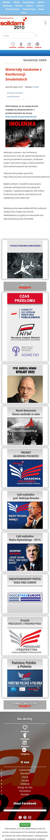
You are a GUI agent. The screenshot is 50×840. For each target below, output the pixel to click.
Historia (19, 5)
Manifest (25, 773)
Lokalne (40, 5)
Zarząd (25, 780)
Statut (25, 777)
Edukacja (7, 5)
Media (17, 2)
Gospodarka (28, 2)
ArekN (36, 87)
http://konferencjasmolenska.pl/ (21, 116)
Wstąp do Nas (25, 787)
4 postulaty (25, 769)
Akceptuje (25, 825)
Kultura (41, 2)
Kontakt (25, 794)
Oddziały (25, 783)
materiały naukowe (13, 96)
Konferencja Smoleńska (15, 93)
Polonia (29, 5)
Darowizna (25, 790)
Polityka (6, 2)
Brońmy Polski (13, 9)
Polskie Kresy (29, 9)
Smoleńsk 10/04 (34, 60)
